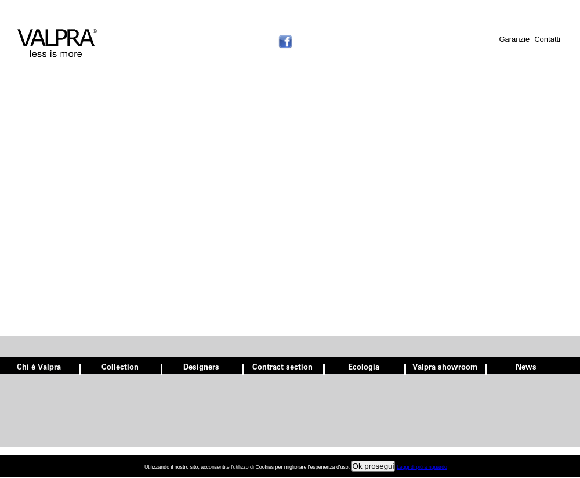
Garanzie (514, 39)
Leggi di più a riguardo (422, 467)
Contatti (547, 39)
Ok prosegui (373, 466)
